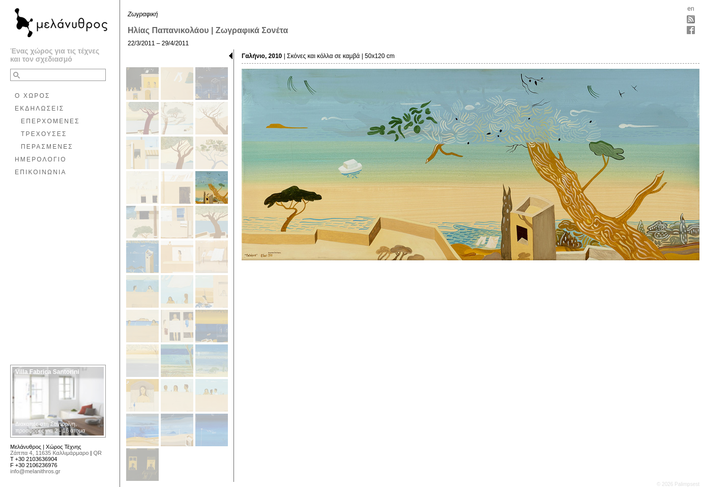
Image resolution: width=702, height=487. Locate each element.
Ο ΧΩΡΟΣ (32, 95)
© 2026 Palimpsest (678, 484)
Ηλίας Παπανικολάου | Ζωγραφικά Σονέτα (208, 30)
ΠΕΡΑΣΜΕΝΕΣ (47, 146)
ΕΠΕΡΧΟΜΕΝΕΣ (50, 121)
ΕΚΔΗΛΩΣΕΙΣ (39, 108)
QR (97, 453)
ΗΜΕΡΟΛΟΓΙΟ (41, 159)
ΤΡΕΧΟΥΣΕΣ (44, 134)
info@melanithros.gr (35, 471)
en (690, 8)
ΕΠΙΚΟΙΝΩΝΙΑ (41, 172)
